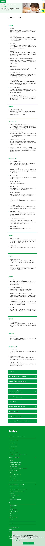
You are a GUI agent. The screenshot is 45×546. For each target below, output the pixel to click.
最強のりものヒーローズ (15, 181)
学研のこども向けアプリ (15, 192)
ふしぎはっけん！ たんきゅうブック (17, 218)
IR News (11, 523)
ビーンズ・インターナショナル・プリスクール (18, 124)
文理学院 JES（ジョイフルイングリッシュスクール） (20, 293)
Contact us (11, 536)
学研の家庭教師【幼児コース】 (16, 109)
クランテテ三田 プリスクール (16, 132)
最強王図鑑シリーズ (14, 211)
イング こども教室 (14, 80)
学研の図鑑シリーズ (14, 205)
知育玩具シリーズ (13, 265)
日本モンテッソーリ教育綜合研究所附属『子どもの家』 (21, 147)
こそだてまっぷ (13, 336)
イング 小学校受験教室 (15, 87)
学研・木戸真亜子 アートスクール (16, 95)
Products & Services (8, 4)
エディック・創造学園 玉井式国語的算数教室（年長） (21, 58)
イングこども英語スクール (15, 287)
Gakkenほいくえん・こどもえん (16, 139)
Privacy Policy (16, 540)
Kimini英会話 (13, 307)
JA (40, 11)
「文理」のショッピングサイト (15, 362)
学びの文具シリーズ (14, 238)
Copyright (11, 531)
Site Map (11, 538)
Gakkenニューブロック (15, 259)
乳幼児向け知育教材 (14, 245)
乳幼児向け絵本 (13, 186)
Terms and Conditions (14, 527)
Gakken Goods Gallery (16, 356)
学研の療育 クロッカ (14, 322)
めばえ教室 (12, 51)
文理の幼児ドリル (13, 226)
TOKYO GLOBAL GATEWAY (17, 299)
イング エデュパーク (14, 72)
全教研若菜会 (13, 66)
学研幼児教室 (13, 36)
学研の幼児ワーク (13, 175)
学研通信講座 (13, 43)
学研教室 (12, 28)
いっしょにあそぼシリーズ (15, 161)
